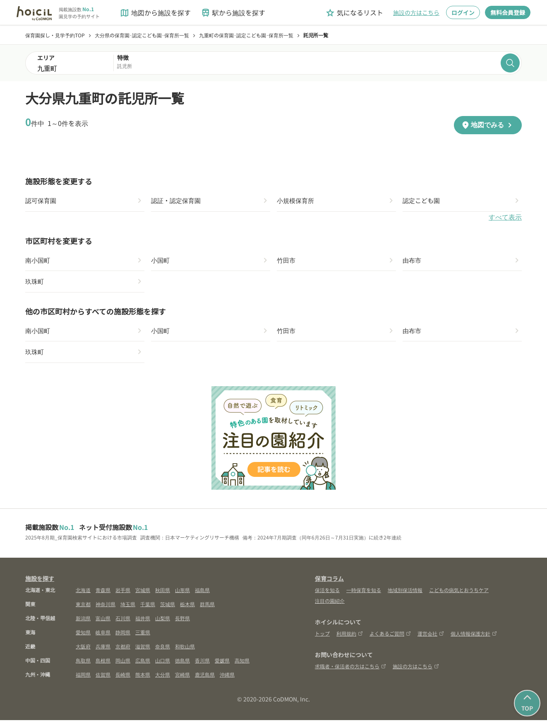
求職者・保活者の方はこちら (350, 668)
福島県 (202, 592)
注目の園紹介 (330, 603)
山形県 (182, 592)
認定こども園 (422, 201)
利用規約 (349, 636)
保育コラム (329, 581)
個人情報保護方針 (474, 636)
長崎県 (122, 677)
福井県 (142, 620)
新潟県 (83, 620)
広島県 (142, 663)
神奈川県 (105, 606)
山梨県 (162, 620)
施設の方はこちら (416, 12)
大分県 (162, 677)
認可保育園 (41, 201)
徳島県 (182, 663)
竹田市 (287, 261)
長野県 (182, 620)
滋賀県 (142, 649)
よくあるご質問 (390, 636)
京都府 (122, 649)
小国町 (161, 261)
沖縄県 (227, 677)
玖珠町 (35, 283)
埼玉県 (127, 606)
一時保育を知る (363, 592)
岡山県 (122, 663)
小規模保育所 (297, 201)
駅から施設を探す (233, 12)
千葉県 (147, 606)
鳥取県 (83, 663)
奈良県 (162, 649)
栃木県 (187, 606)
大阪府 (83, 649)
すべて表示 (505, 217)
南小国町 (38, 261)
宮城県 (142, 592)
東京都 (83, 606)
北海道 (83, 592)
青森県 (103, 592)
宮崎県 (182, 677)
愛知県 (83, 634)
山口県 (162, 663)
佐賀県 (103, 677)
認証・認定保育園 (177, 201)
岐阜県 (103, 634)
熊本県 (142, 677)
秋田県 (162, 592)
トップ (322, 636)
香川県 (202, 663)
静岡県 (122, 634)
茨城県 (167, 606)
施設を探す (39, 581)
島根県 (103, 663)
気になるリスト (354, 12)
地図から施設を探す (155, 12)
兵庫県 (103, 649)
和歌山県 (185, 649)
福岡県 (83, 677)
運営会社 (430, 636)
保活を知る (327, 592)
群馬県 (207, 606)
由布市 (412, 261)
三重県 (142, 634)
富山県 (103, 620)
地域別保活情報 (405, 592)
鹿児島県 (205, 677)
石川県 (122, 620)
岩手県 (122, 592)
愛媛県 (222, 663)
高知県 (242, 663)
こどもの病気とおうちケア (459, 592)
